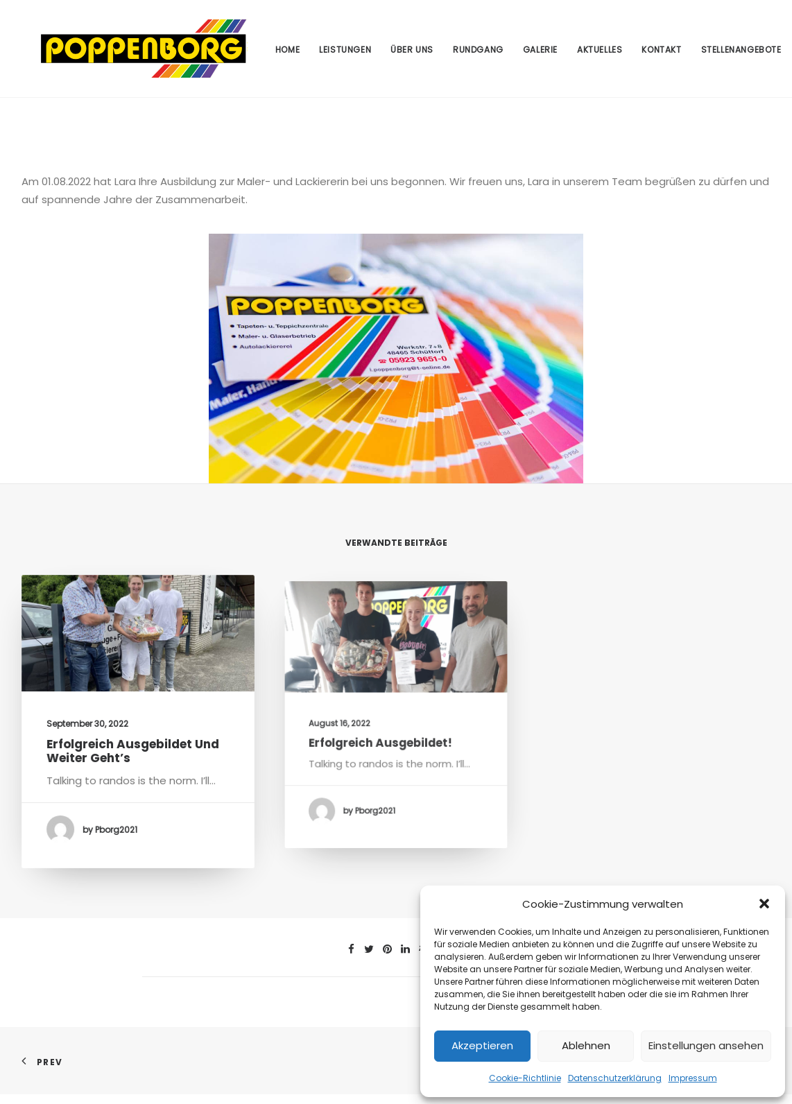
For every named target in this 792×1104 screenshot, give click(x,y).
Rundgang (477, 54)
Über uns (411, 54)
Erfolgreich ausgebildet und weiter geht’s (133, 758)
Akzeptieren (482, 1045)
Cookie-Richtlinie (525, 1078)
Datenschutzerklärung (615, 1078)
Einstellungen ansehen (706, 1045)
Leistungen (344, 54)
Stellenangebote (740, 54)
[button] (764, 904)
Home (286, 54)
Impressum (693, 1078)
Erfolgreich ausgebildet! (385, 743)
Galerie (539, 54)
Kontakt (660, 54)
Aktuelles (598, 54)
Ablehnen (586, 1045)
